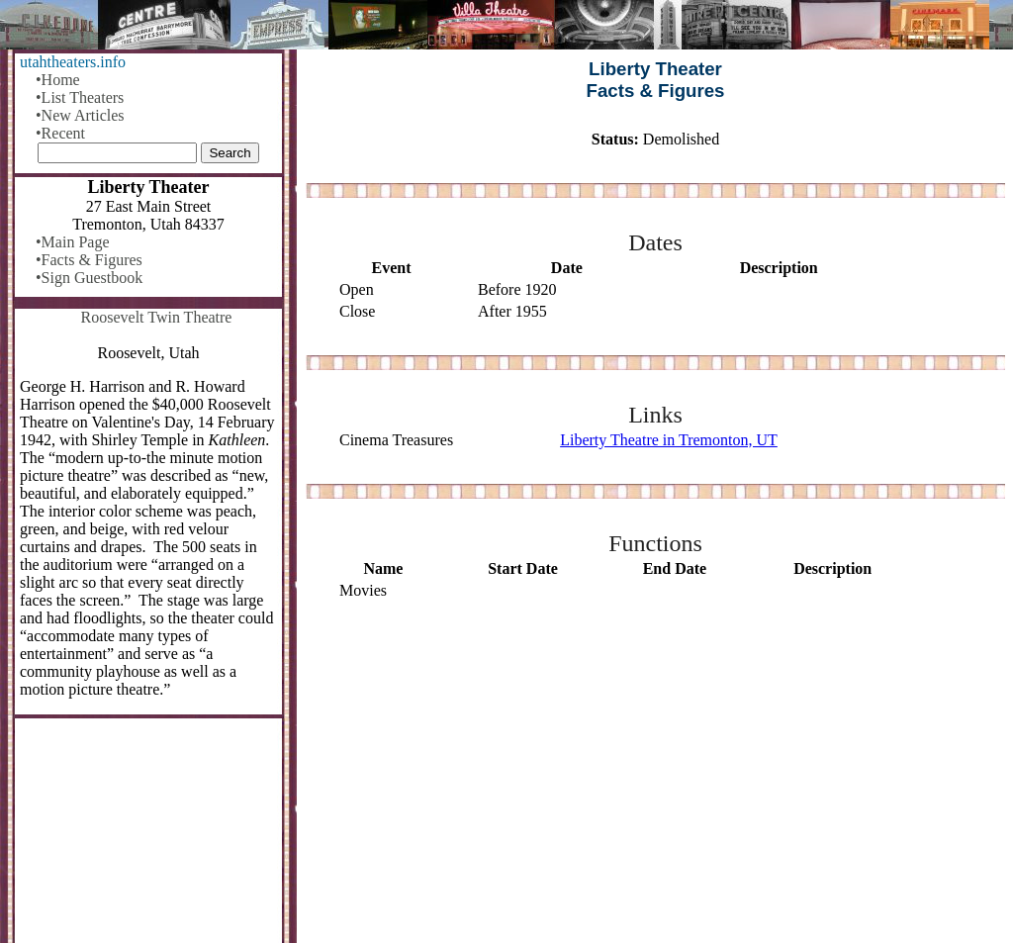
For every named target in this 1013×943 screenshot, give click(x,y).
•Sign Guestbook (89, 277)
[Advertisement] (655, 772)
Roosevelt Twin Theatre (156, 317)
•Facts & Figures (89, 259)
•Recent (60, 133)
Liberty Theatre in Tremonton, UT (669, 439)
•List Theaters (80, 97)
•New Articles (80, 115)
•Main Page (72, 242)
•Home (58, 79)
